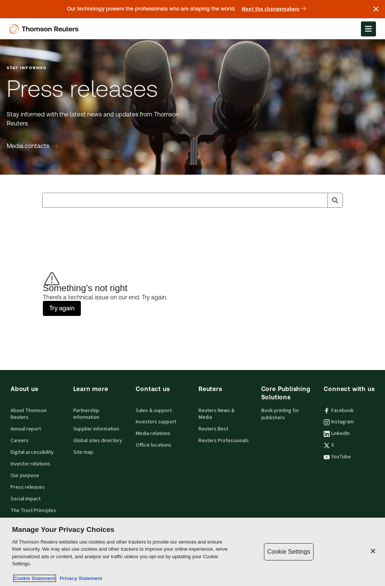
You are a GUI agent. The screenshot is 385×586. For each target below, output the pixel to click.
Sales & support (154, 410)
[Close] (373, 551)
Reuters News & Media (217, 414)
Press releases (28, 487)
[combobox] (192, 200)
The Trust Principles (33, 510)
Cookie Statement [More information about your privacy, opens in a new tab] (34, 578)
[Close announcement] (375, 9)
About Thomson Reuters (29, 414)
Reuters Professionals (224, 440)
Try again (61, 308)
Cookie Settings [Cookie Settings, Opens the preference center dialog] (288, 551)
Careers (20, 440)
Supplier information (96, 429)
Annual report (26, 429)
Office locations (153, 445)
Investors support (156, 421)
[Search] (335, 200)
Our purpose (25, 475)
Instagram (339, 421)
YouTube (337, 456)
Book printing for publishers (280, 414)
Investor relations (30, 464)
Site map (83, 452)
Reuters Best (213, 429)
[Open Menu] (368, 28)
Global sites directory (97, 440)
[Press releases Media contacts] (32, 146)
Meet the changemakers (274, 9)
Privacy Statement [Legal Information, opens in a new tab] (79, 578)
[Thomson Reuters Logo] (45, 29)
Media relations (153, 433)
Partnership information (86, 414)
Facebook (339, 410)
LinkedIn (337, 433)
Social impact (26, 498)
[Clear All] (320, 200)
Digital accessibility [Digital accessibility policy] (32, 452)
